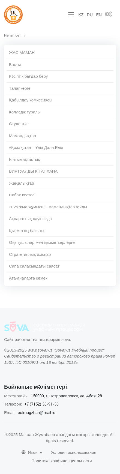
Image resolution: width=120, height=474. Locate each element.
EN (99, 14)
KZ (80, 14)
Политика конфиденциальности (61, 460)
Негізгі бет (12, 35)
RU (90, 14)
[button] (110, 14)
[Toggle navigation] (71, 15)
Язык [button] (30, 452)
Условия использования (73, 452)
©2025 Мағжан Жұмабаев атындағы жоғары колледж (56, 434)
